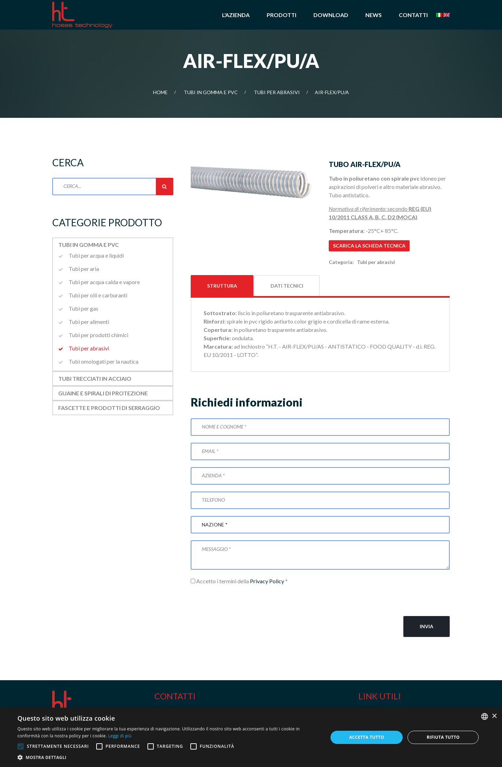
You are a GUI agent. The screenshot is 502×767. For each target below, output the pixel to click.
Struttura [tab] (222, 286)
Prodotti (281, 15)
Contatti (413, 15)
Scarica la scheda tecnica (369, 246)
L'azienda (236, 15)
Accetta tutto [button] (366, 737)
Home (160, 92)
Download (330, 15)
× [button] (494, 716)
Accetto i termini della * (239, 581)
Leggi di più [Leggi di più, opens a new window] (119, 736)
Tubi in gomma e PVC (211, 92)
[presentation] (244, 600)
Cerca (164, 186)
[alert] (251, 737)
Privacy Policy (267, 581)
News (373, 15)
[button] (168, 757)
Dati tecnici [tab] (287, 286)
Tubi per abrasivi (277, 92)
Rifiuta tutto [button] (443, 737)
